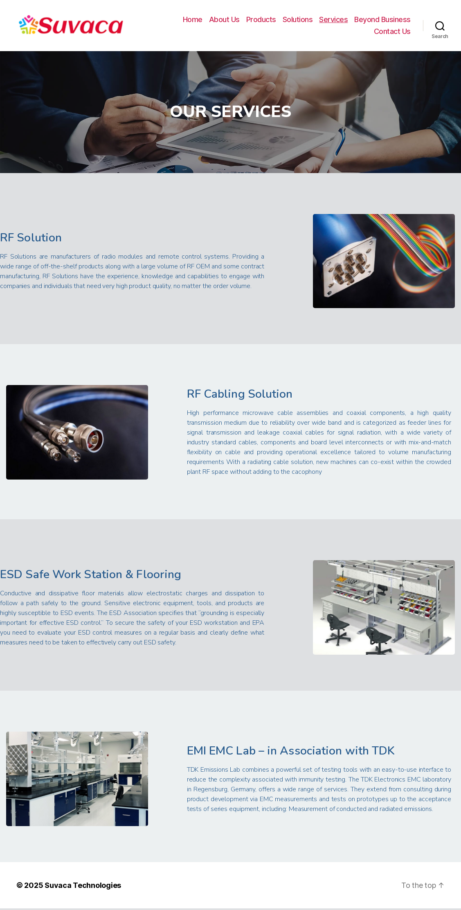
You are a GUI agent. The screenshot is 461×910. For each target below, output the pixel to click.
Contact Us (392, 32)
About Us (224, 20)
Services (333, 20)
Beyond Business (382, 20)
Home (192, 20)
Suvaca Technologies (83, 887)
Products (261, 20)
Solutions (298, 20)
